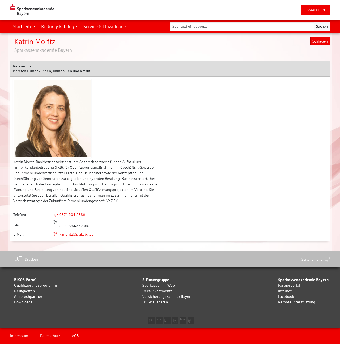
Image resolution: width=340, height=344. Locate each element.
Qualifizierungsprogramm (35, 285)
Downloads (23, 302)
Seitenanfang (315, 259)
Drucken (26, 259)
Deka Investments (157, 291)
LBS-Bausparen (155, 302)
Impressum (19, 336)
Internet (285, 291)
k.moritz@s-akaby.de (74, 234)
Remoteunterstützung (296, 302)
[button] (24, 26)
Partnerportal (289, 285)
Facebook (286, 297)
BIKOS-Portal (25, 280)
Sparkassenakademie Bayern (303, 280)
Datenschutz (50, 336)
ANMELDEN (316, 10)
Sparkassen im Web (158, 285)
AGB (75, 336)
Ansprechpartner (28, 297)
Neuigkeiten (24, 291)
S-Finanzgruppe (155, 280)
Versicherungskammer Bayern (167, 297)
